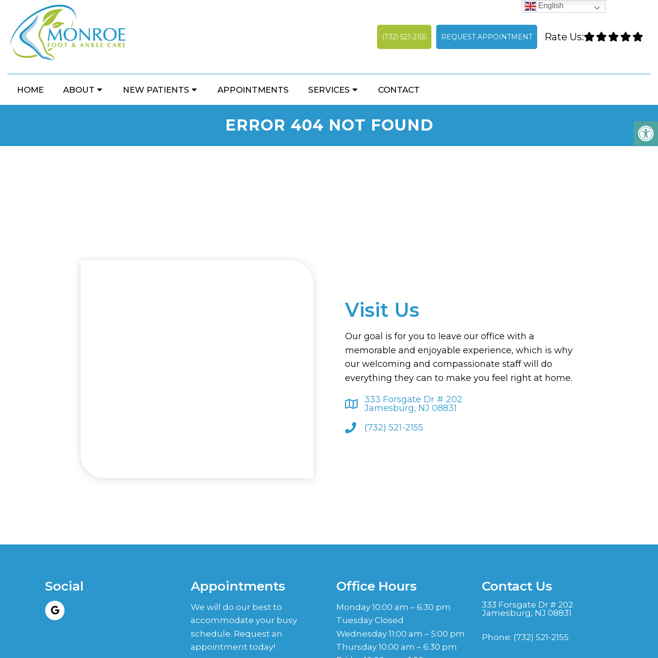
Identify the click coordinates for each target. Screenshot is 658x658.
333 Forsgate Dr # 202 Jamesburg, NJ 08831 (413, 403)
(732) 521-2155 (404, 37)
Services (329, 90)
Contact (399, 90)
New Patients (156, 90)
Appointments (253, 90)
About (79, 90)
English (544, 6)
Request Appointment (486, 37)
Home (30, 90)
